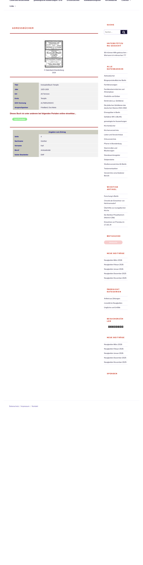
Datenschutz (14, 406)
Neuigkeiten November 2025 (115, 278)
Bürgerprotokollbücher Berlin (115, 80)
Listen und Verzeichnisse (113, 135)
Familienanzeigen (110, 85)
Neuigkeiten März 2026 (113, 260)
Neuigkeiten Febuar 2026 (113, 264)
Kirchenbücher (109, 126)
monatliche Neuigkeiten (113, 303)
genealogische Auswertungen (115, 121)
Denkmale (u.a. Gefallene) (113, 101)
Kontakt (35, 406)
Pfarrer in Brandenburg (113, 144)
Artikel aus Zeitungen (112, 298)
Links (13, 6)
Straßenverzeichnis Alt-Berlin (115, 164)
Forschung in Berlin (111, 196)
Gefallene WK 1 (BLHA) (113, 117)
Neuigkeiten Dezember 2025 (115, 273)
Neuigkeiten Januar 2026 (113, 269)
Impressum (25, 406)
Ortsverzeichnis (110, 139)
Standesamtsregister (112, 155)
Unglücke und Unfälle (112, 307)
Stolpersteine (109, 160)
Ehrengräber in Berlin (112, 112)
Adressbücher (109, 76)
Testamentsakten (111, 168)
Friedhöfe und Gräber (112, 96)
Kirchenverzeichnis (111, 130)
